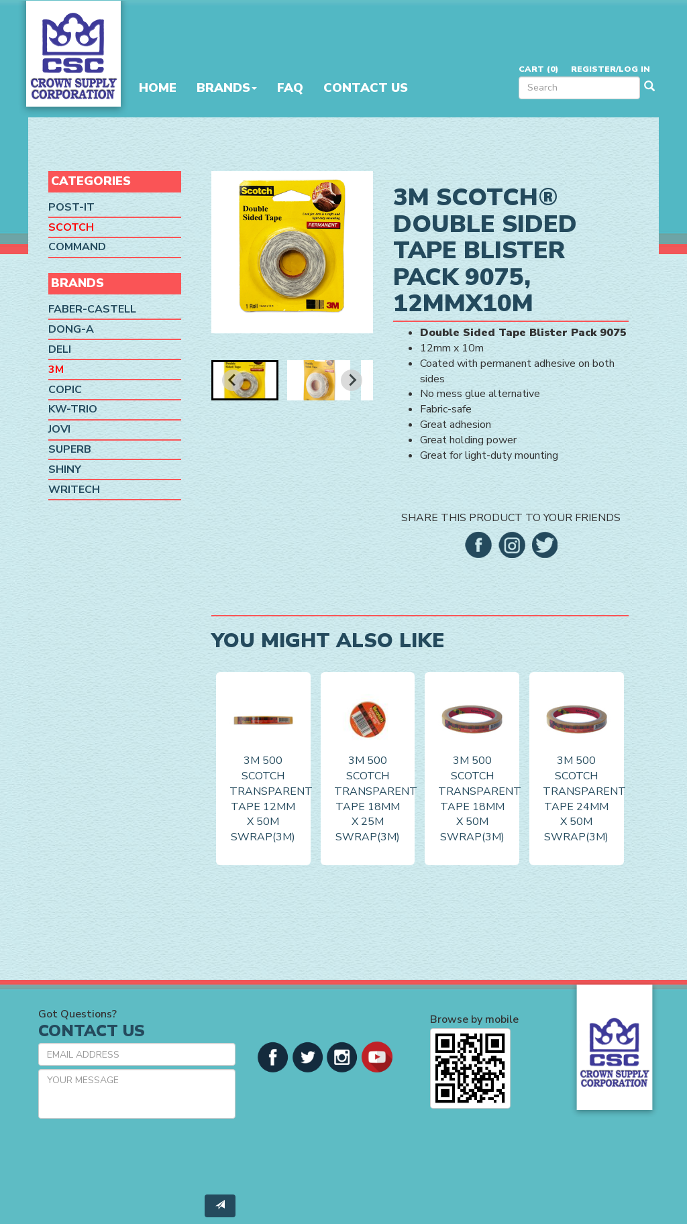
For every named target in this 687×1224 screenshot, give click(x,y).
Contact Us (365, 88)
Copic (65, 389)
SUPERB (69, 449)
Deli (59, 349)
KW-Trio (72, 409)
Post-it (71, 207)
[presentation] (140, 1155)
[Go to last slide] (233, 380)
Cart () (538, 68)
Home (157, 88)
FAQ (290, 88)
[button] (244, 380)
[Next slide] (351, 380)
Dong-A (71, 329)
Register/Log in (610, 68)
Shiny (64, 469)
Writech (74, 489)
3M (56, 369)
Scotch (71, 227)
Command (77, 246)
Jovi (59, 429)
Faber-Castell (92, 309)
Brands (227, 88)
